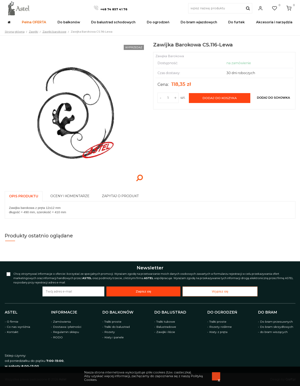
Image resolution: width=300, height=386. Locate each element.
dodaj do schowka (273, 97)
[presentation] (23, 196)
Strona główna (15, 31)
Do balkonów (117, 312)
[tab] (25, 195)
